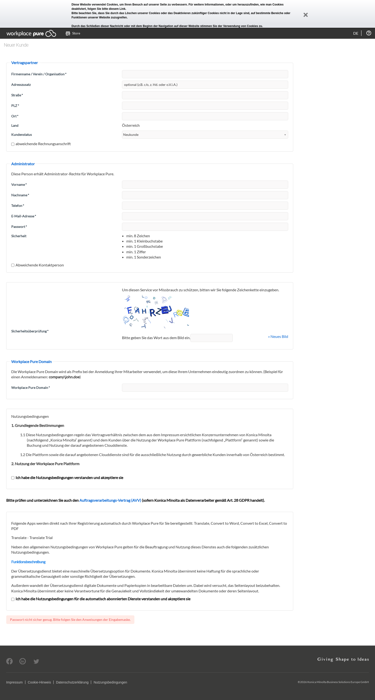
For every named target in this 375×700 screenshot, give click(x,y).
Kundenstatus (21, 134)
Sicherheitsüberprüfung (30, 331)
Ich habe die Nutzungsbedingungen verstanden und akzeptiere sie (67, 477)
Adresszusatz (21, 85)
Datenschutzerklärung (72, 682)
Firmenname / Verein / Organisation (38, 74)
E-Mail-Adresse (23, 216)
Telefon (17, 206)
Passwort (19, 227)
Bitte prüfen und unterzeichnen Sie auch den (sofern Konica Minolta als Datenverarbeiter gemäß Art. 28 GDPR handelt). (135, 500)
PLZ (15, 106)
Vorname (19, 184)
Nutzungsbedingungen (110, 682)
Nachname (20, 195)
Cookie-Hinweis (39, 682)
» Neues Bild (278, 336)
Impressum (14, 682)
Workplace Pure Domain (30, 388)
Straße (17, 95)
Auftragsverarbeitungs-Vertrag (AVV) (110, 500)
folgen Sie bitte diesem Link (107, 9)
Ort (14, 116)
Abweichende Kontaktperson (37, 265)
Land (14, 125)
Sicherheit (18, 236)
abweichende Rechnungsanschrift (41, 143)
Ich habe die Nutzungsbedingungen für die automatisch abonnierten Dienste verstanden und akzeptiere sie (100, 598)
